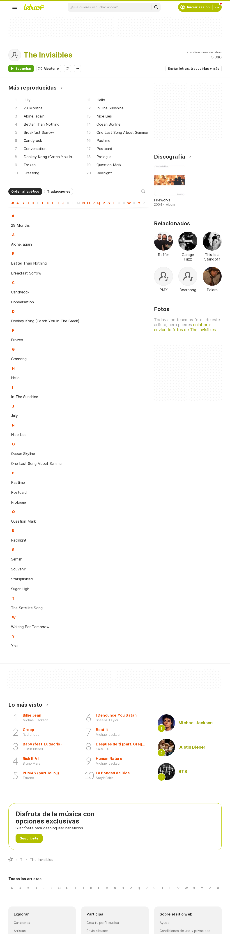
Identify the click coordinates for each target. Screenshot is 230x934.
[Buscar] (156, 7)
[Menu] (14, 7)
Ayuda (164, 923)
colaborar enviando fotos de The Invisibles (185, 327)
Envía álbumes (97, 931)
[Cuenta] (217, 7)
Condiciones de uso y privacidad (185, 931)
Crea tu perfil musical (103, 923)
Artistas (20, 931)
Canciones (22, 923)
